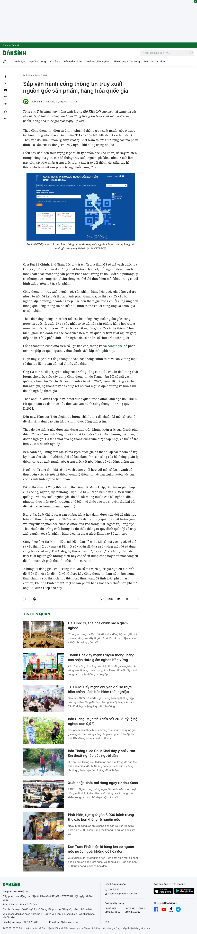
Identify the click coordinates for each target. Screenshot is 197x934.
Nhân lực (19, 61)
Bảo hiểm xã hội (73, 61)
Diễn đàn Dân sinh (154, 61)
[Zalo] (5, 97)
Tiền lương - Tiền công (127, 61)
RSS (107, 921)
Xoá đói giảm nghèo (98, 61)
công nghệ (115, 346)
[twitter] (5, 83)
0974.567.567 (132, 911)
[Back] (5, 118)
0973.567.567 (112, 911)
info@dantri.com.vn (67, 922)
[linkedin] (5, 90)
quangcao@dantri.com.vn (122, 893)
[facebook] (5, 76)
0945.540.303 (116, 889)
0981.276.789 (30, 922)
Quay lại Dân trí (11, 45)
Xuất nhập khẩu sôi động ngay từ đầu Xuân (103, 783)
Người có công (37, 61)
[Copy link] (5, 103)
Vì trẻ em (55, 61)
